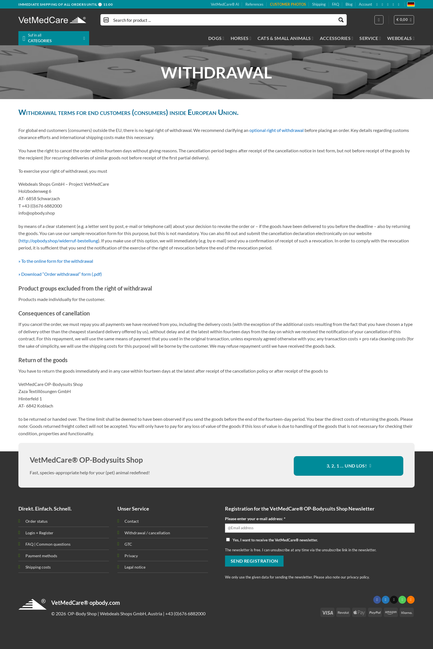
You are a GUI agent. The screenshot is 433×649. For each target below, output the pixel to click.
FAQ (335, 4)
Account (365, 4)
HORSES (241, 38)
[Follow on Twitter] (385, 600)
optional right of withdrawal (276, 130)
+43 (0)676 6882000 (185, 613)
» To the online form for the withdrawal (55, 261)
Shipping (319, 4)
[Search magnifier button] (341, 20)
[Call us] (402, 600)
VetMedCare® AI (225, 4)
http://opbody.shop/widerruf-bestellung (59, 240)
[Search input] (224, 20)
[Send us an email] (389, 5)
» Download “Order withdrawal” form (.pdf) (60, 274)
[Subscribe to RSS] (394, 5)
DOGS (216, 38)
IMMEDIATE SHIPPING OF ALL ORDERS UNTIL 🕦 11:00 (65, 4)
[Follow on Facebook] (378, 5)
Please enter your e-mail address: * (255, 518)
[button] (404, 19)
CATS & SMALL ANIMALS (286, 38)
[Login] (378, 19)
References (254, 4)
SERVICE (370, 38)
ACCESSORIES (336, 38)
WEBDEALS (401, 38)
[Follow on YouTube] (400, 5)
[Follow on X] (383, 5)
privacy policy (358, 577)
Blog (349, 4)
